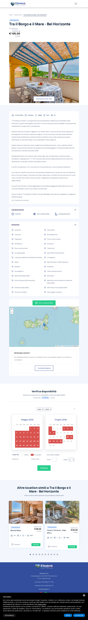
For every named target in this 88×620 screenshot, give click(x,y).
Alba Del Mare (15, 530)
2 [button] (34, 555)
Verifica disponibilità (44, 302)
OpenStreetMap (67, 346)
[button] (44, 325)
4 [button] (40, 555)
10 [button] (58, 555)
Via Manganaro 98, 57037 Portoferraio (44, 576)
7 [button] (49, 555)
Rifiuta (68, 615)
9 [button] (55, 555)
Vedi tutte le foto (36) (44, 99)
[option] (26, 524)
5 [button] (43, 555)
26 (64, 441)
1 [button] (31, 555)
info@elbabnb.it (44, 589)
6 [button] (46, 555)
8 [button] (52, 555)
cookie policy (42, 604)
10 (57, 433)
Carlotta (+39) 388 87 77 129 (44, 582)
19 (64, 437)
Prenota (44, 468)
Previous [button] (10, 512)
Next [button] (40, 512)
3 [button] (37, 555)
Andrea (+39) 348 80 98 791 (44, 586)
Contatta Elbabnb (44, 368)
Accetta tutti (79, 615)
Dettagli (36, 545)
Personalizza (9, 615)
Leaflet (58, 346)
